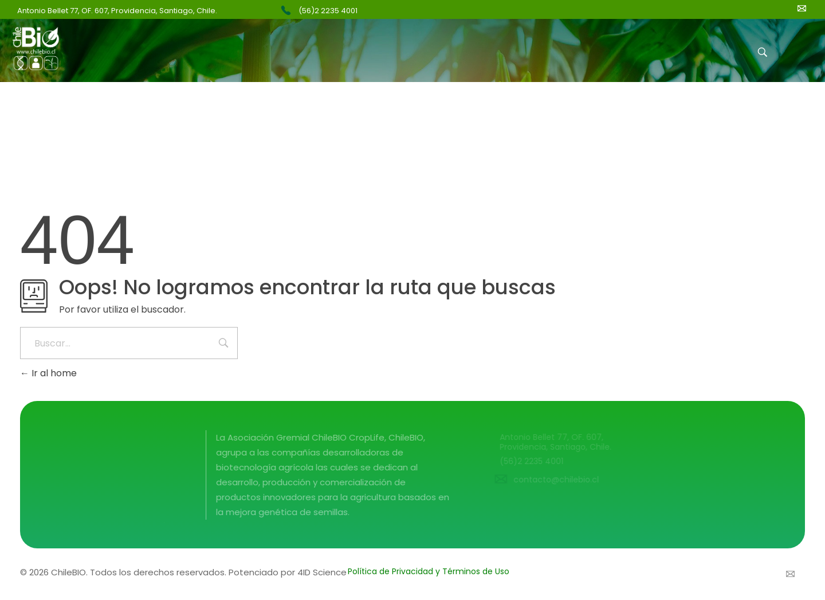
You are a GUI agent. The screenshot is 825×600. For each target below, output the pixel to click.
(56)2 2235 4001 (328, 10)
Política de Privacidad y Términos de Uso (428, 571)
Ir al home (48, 373)
